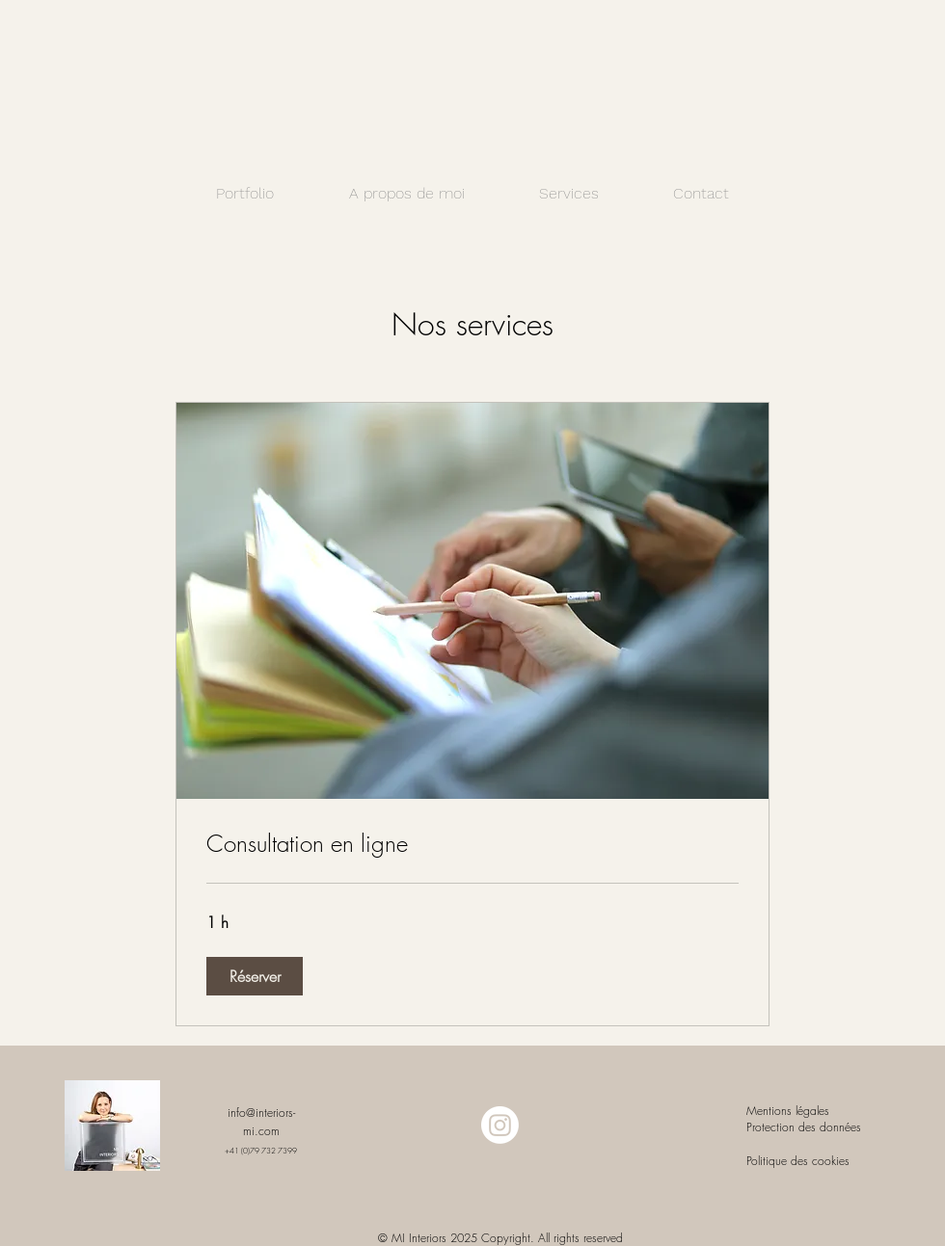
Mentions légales (789, 1110)
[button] (254, 976)
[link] (472, 844)
